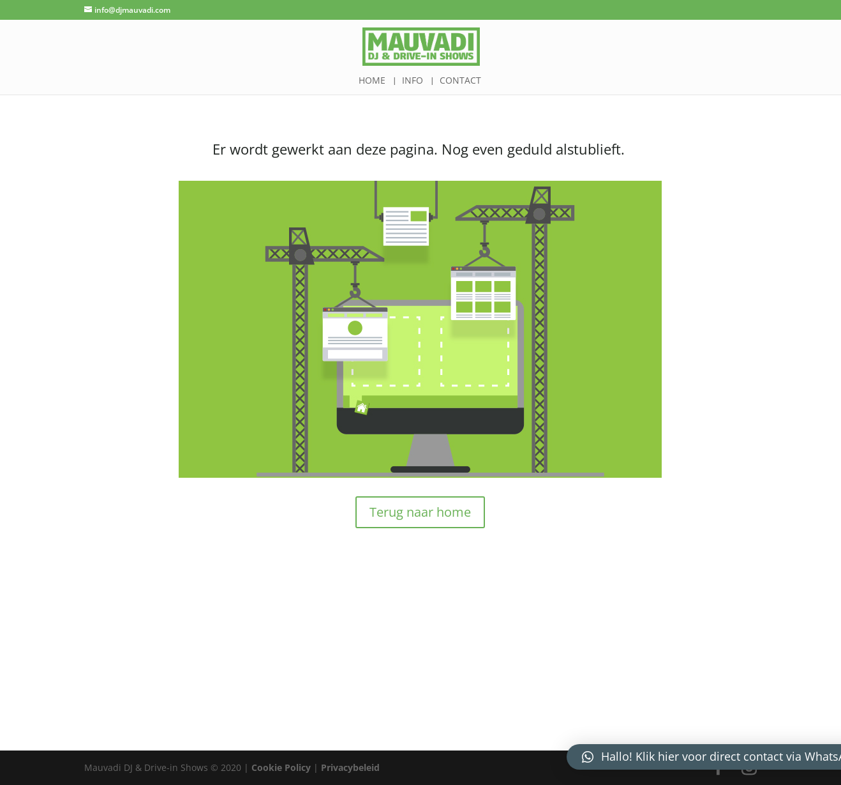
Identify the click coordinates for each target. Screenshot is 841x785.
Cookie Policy (281, 767)
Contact (460, 81)
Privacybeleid (350, 767)
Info (412, 81)
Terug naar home (420, 512)
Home (372, 81)
